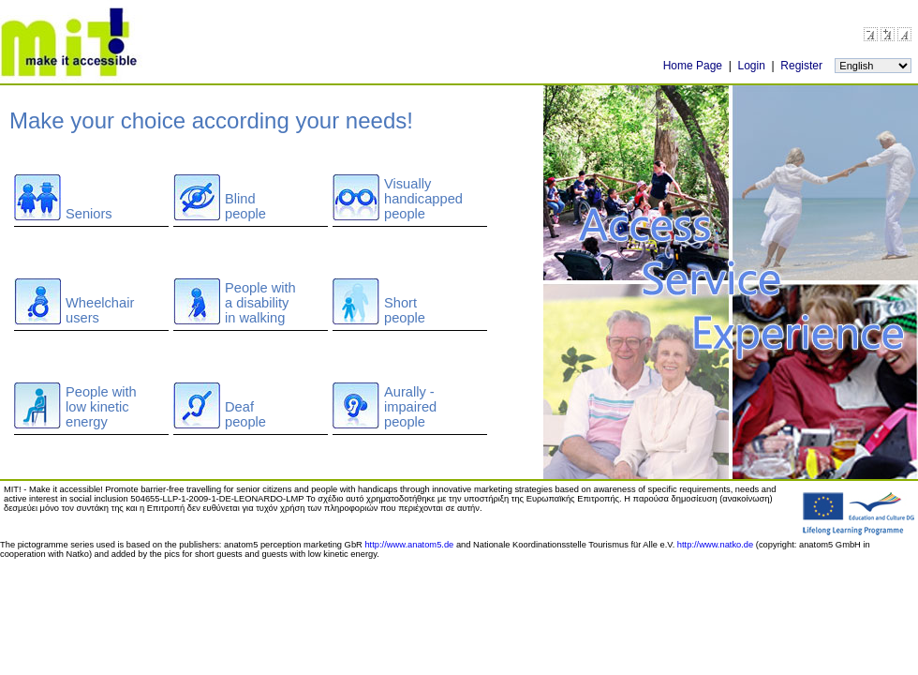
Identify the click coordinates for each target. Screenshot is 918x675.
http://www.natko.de (715, 544)
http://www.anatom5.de (408, 544)
